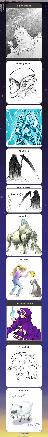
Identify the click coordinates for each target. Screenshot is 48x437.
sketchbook (20, 1)
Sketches (2, 3)
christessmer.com (8, 1)
